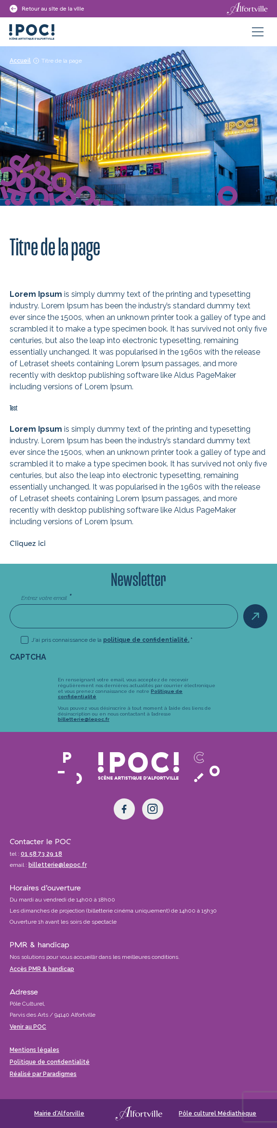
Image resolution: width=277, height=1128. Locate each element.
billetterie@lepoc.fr (83, 719)
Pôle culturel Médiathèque (217, 1113)
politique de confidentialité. (146, 640)
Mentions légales (34, 1050)
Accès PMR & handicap (42, 969)
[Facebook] (124, 809)
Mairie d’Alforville (59, 1113)
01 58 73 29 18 (41, 853)
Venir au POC (28, 1026)
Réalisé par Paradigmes (43, 1074)
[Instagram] (152, 809)
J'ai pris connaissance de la (112, 640)
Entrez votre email (46, 597)
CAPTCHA (28, 657)
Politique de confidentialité (50, 1062)
